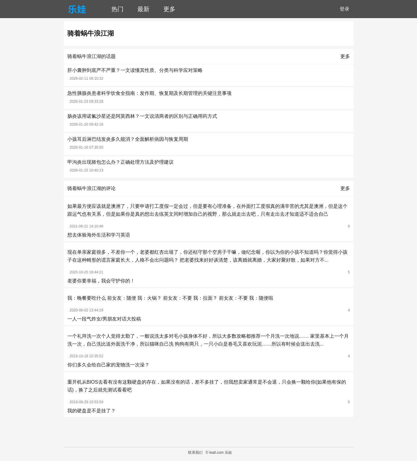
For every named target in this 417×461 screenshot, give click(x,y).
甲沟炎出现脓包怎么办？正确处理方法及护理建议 (120, 162)
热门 (117, 9)
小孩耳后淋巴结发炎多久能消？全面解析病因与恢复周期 (127, 139)
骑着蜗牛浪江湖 (90, 33)
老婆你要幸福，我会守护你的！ (101, 280)
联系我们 (195, 452)
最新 (143, 9)
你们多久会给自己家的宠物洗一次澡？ (108, 364)
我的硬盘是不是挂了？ (91, 410)
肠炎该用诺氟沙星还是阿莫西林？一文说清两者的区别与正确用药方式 (142, 116)
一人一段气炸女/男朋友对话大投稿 (104, 318)
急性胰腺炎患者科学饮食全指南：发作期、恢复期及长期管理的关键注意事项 (149, 93)
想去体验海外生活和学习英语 (98, 234)
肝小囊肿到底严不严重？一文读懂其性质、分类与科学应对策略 (135, 70)
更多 (169, 9)
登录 (344, 8)
